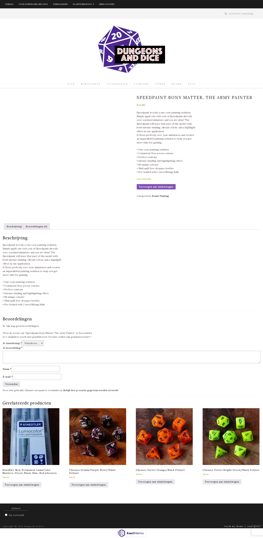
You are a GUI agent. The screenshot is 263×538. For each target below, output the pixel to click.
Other (160, 84)
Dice (71, 84)
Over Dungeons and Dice (33, 4)
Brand (176, 84)
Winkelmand (60, 4)
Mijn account (107, 4)
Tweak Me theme (233, 526)
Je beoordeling (12, 347)
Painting (141, 84)
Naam (7, 369)
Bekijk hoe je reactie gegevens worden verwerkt (90, 390)
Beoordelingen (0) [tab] (36, 226)
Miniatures (91, 84)
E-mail (8, 376)
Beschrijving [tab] (14, 226)
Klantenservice (83, 4)
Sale (192, 84)
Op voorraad (16, 515)
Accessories (117, 84)
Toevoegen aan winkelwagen (156, 186)
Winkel (9, 4)
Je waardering (12, 343)
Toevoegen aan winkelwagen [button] (22, 484)
